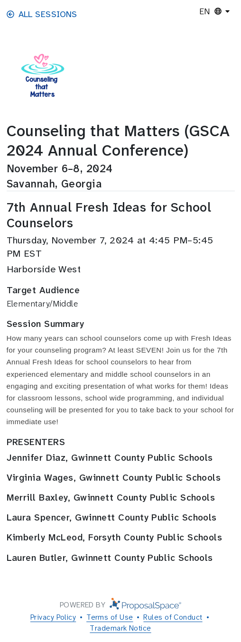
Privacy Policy (53, 617)
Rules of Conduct (172, 617)
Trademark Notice (120, 628)
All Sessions (42, 14)
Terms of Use (109, 617)
